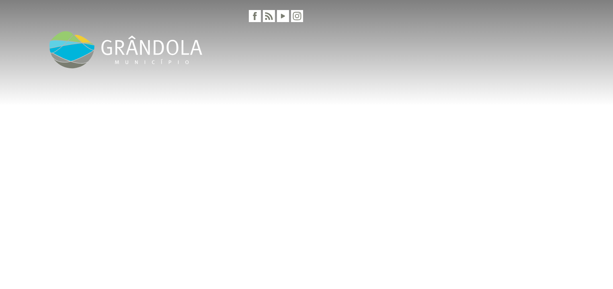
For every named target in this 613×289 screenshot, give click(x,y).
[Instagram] (297, 16)
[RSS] (269, 16)
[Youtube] (283, 16)
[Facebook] (255, 16)
